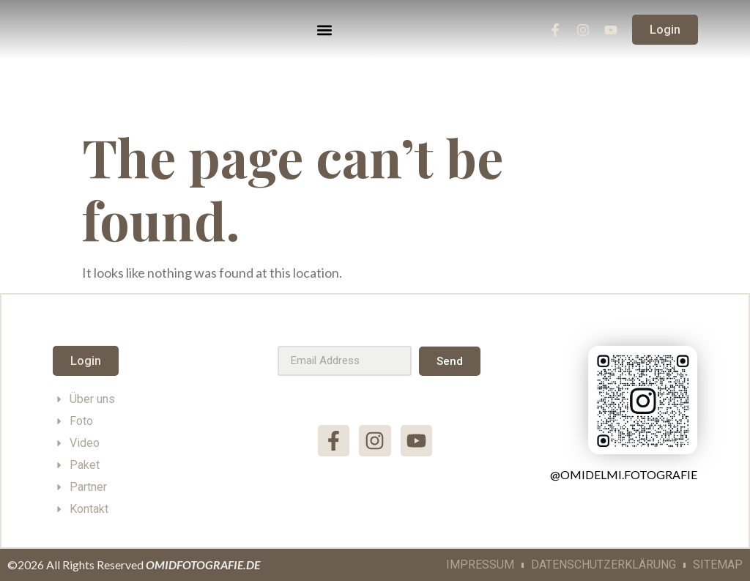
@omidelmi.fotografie (623, 474)
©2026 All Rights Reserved (133, 564)
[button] (325, 30)
